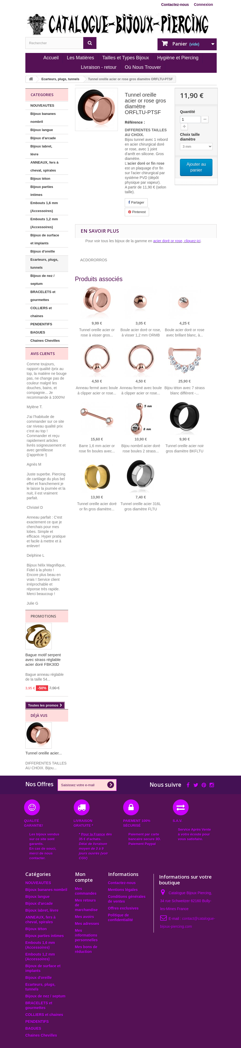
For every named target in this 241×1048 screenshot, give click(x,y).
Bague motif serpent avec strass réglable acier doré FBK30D (43, 660)
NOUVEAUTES (42, 105)
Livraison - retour (99, 67)
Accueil (51, 57)
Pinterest (137, 212)
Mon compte (84, 877)
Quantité (187, 112)
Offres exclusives (123, 908)
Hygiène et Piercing (177, 57)
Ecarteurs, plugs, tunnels (44, 263)
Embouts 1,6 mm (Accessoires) (44, 207)
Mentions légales (123, 890)
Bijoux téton (40, 179)
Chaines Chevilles (45, 341)
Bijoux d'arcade (43, 138)
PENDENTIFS (41, 324)
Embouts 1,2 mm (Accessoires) (44, 223)
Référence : (135, 122)
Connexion (203, 4)
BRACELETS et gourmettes (42, 296)
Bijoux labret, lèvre (41, 150)
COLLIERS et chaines (41, 312)
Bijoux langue (41, 130)
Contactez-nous (175, 4)
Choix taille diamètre (190, 136)
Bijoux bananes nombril (43, 118)
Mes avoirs (84, 917)
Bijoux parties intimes (41, 191)
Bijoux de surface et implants (44, 239)
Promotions (43, 616)
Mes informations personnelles (86, 935)
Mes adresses (87, 923)
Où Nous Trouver (143, 67)
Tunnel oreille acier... (43, 753)
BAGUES (37, 332)
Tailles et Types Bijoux (125, 57)
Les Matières (80, 57)
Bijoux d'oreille (42, 251)
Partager (136, 202)
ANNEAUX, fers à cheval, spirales (44, 166)
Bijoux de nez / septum (42, 280)
